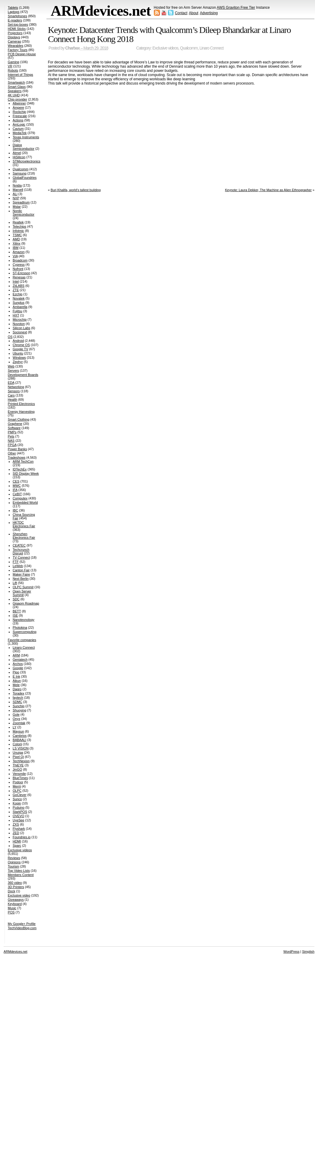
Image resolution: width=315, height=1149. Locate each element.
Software (14, 428)
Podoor (18, 782)
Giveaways (16, 899)
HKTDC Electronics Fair (24, 524)
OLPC (17, 790)
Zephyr (18, 362)
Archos (18, 664)
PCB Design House (22, 54)
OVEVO (18, 816)
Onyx (16, 719)
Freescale (20, 116)
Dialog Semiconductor (23, 146)
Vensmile (19, 773)
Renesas (19, 277)
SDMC (17, 702)
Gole (16, 714)
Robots (13, 70)
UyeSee (18, 820)
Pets (11, 436)
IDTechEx (20, 469)
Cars (11, 395)
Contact (181, 13)
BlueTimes (20, 778)
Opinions (14, 862)
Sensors (14, 391)
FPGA (12, 445)
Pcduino (18, 807)
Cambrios (20, 735)
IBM (15, 247)
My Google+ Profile (22, 924)
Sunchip (18, 706)
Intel (16, 281)
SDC (16, 599)
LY (14, 727)
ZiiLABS (18, 285)
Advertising (209, 13)
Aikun (17, 680)
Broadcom (20, 260)
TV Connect (21, 557)
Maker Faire (21, 574)
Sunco (17, 799)
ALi (15, 194)
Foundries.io (21, 837)
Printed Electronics (21, 404)
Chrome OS (21, 345)
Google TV (20, 349)
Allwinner (19, 103)
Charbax (72, 48)
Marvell (18, 189)
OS (10, 337)
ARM (16, 655)
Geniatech (20, 659)
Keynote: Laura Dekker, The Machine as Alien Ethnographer (268, 190)
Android (18, 340)
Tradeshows (16, 457)
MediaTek (20, 133)
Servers (13, 370)
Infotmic (18, 231)
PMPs (12, 432)
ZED (16, 833)
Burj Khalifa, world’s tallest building (76, 190)
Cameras (14, 41)
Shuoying (19, 710)
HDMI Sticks (17, 28)
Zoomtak (19, 723)
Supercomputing (25, 632)
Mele (16, 685)
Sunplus (18, 302)
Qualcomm (189, 48)
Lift (15, 583)
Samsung (20, 173)
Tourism (13, 866)
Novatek (19, 298)
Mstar (17, 206)
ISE (15, 615)
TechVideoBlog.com (22, 928)
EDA (11, 382)
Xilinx (17, 243)
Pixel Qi (18, 757)
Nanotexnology (23, 619)
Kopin (17, 803)
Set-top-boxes (18, 24)
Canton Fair (21, 570)
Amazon (19, 252)
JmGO (17, 769)
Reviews (14, 858)
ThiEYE (18, 765)
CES (16, 481)
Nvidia (17, 185)
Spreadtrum (21, 202)
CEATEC (19, 545)
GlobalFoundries (25, 177)
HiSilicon (19, 157)
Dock (11, 891)
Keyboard (15, 904)
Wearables (15, 45)
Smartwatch (16, 82)
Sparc (17, 845)
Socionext (20, 332)
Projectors (15, 33)
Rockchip (19, 112)
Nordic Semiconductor (23, 212)
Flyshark (19, 828)
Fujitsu (17, 311)
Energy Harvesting (21, 411)
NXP (16, 198)
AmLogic (19, 124)
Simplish (308, 951)
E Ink (16, 676)
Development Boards (23, 375)
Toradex (18, 693)
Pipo (16, 672)
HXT (16, 315)
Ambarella (20, 307)
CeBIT (17, 494)
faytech (18, 697)
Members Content (21, 875)
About (193, 13)
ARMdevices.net (101, 10)
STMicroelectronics (26, 161)
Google (18, 668)
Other (12, 453)
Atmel (17, 153)
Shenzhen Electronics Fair (24, 535)
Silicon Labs (21, 328)
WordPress (291, 951)
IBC (15, 510)
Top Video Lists (19, 870)
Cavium (18, 128)
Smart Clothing (18, 419)
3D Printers (16, 887)
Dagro (17, 689)
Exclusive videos (165, 48)
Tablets (13, 7)
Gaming (13, 62)
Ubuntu (18, 353)
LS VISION (21, 748)
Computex (20, 498)
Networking (16, 387)
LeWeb (18, 566)
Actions (18, 120)
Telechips (19, 226)
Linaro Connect (211, 48)
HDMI (17, 841)
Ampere (18, 107)
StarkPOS (20, 812)
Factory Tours (17, 50)
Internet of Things (20, 74)
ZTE (16, 290)
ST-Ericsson (21, 273)
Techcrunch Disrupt (21, 551)
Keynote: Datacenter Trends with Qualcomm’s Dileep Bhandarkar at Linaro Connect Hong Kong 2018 (169, 34)
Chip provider (17, 99)
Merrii (17, 786)
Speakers (15, 91)
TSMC (17, 235)
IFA (15, 490)
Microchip (20, 319)
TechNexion (21, 761)
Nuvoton (19, 324)
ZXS (16, 824)
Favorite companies (22, 640)
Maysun (18, 731)
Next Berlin (21, 578)
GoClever (20, 795)
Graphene (15, 423)
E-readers (15, 20)
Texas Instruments (26, 137)
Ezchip (17, 294)
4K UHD (14, 95)
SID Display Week (26, 473)
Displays (14, 37)
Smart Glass (17, 86)
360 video (15, 882)
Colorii (17, 744)
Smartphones (17, 16)
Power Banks (17, 449)
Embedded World (25, 502)
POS (11, 912)
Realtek (18, 222)
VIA (15, 256)
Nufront (18, 269)
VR (10, 66)
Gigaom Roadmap (26, 603)
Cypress (19, 264)
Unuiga (18, 752)
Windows (19, 357)
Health (12, 399)
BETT (17, 611)
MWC (17, 485)
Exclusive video (19, 895)
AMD (16, 239)
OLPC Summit (23, 587)
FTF (16, 561)
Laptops (13, 12)
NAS (11, 440)
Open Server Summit (22, 593)
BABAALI (19, 740)
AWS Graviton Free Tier (236, 7)
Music (12, 908)
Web (11, 366)
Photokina (20, 627)
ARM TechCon (23, 461)
